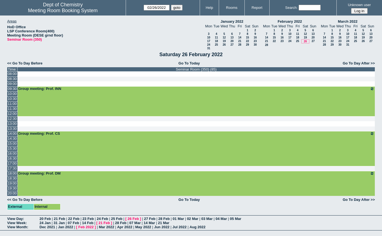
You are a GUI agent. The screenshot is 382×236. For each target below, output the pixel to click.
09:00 (12, 84)
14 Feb (87, 223)
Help (209, 8)
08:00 (12, 74)
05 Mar (235, 219)
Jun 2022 (162, 227)
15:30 (12, 148)
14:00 (12, 133)
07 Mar (135, 223)
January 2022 (232, 21)
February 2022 (290, 21)
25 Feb (116, 219)
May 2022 (143, 227)
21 (239, 41)
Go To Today (189, 63)
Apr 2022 (124, 227)
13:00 (12, 123)
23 (255, 41)
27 (231, 44)
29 (247, 44)
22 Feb (74, 219)
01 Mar (178, 219)
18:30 (12, 178)
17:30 (12, 168)
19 (224, 41)
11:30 (12, 109)
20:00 (12, 193)
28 (239, 44)
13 (231, 37)
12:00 (12, 113)
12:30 (12, 118)
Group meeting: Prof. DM (196, 173)
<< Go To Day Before (25, 63)
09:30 (12, 89)
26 (224, 44)
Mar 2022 (106, 227)
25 (216, 44)
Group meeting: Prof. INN (196, 89)
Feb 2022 (86, 227)
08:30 (12, 79)
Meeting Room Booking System (63, 10)
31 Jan (59, 223)
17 (208, 41)
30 (255, 44)
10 (208, 37)
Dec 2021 (47, 227)
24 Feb (102, 219)
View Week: (17, 223)
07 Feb (73, 223)
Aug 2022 (197, 227)
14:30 (12, 138)
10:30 (12, 99)
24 (208, 44)
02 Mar (192, 219)
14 (239, 37)
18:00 (12, 173)
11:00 (12, 104)
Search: (291, 8)
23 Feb (88, 219)
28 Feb (164, 219)
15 (247, 37)
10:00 (12, 94)
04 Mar (221, 219)
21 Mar (163, 223)
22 (247, 41)
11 (216, 37)
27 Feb (149, 219)
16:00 (12, 153)
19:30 (12, 188)
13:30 (12, 128)
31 (208, 48)
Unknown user (359, 5)
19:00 (12, 183)
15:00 (12, 143)
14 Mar (149, 223)
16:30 (12, 158)
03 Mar (207, 219)
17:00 (12, 163)
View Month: (17, 227)
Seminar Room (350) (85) (196, 69)
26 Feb (133, 219)
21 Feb (59, 219)
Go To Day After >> (359, 63)
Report (257, 8)
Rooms (231, 8)
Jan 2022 (65, 227)
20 (231, 41)
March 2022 (347, 21)
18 (216, 41)
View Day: (15, 219)
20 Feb (45, 219)
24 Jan (45, 223)
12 (224, 37)
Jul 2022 (179, 227)
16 (255, 37)
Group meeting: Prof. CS (196, 133)
